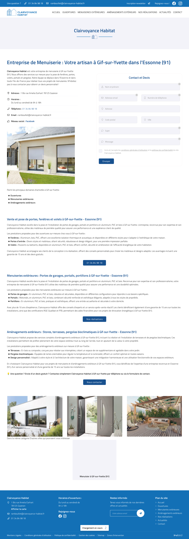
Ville (147, 119)
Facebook (30, 121)
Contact (177, 12)
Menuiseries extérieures (91, 12)
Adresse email (109, 98)
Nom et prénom (110, 87)
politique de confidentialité (162, 150)
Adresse (106, 108)
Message (107, 141)
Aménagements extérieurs (121, 12)
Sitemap (101, 535)
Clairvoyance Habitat (17, 71)
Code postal (108, 119)
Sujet (105, 130)
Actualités (165, 12)
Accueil (56, 12)
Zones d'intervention (115, 535)
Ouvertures (68, 12)
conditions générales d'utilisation (134, 150)
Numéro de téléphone (155, 98)
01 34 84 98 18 (29, 108)
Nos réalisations (147, 12)
